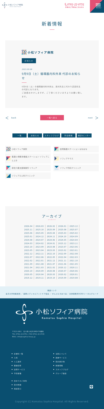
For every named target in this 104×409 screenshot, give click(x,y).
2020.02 (62, 274)
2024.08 (28, 239)
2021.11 (62, 260)
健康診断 (17, 365)
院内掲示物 (60, 361)
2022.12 (28, 253)
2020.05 (28, 274)
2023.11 (74, 243)
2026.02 (51, 226)
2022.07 (28, 257)
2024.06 (51, 239)
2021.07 (51, 263)
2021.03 (40, 267)
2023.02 (62, 250)
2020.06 (74, 270)
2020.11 (74, 267)
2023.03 (51, 250)
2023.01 (74, 250)
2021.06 (62, 263)
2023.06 (74, 246)
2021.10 (74, 260)
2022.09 (62, 253)
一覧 (19, 135)
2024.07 (40, 239)
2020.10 (28, 270)
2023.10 (28, 246)
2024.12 (40, 236)
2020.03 (51, 274)
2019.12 (28, 277)
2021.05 (74, 263)
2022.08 (74, 253)
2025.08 (62, 229)
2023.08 (51, 246)
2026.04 (28, 226)
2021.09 (28, 263)
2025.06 (28, 232)
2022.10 (51, 253)
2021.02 (51, 267)
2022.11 (40, 253)
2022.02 (28, 260)
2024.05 (62, 239)
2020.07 (62, 270)
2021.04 (28, 267)
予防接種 (17, 373)
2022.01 (40, 260)
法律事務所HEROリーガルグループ (83, 294)
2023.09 (40, 246)
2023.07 (62, 246)
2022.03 (74, 257)
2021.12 (51, 260)
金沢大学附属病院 (13, 294)
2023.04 (40, 250)
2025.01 (28, 236)
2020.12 (62, 267)
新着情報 (52, 23)
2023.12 (62, 243)
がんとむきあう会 (59, 294)
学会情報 (68, 135)
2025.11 (28, 229)
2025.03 (62, 232)
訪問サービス (19, 369)
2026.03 (40, 226)
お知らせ (35, 135)
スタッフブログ (51, 135)
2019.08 (74, 277)
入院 (16, 357)
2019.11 (40, 277)
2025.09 (51, 229)
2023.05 (28, 250)
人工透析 (17, 361)
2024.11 (51, 236)
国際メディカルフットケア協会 (36, 294)
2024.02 (40, 243)
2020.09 (40, 270)
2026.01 (62, 226)
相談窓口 (17, 388)
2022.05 (51, 257)
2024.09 (74, 236)
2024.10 (62, 236)
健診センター (84, 135)
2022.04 (62, 257)
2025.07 (74, 229)
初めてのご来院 (20, 381)
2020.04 (40, 274)
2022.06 (40, 257)
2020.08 (51, 270)
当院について (61, 354)
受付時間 (17, 385)
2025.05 (40, 232)
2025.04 (51, 232)
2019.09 (62, 277)
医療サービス (61, 357)
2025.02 (74, 232)
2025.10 (40, 229)
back (13, 117)
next (90, 117)
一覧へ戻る (52, 117)
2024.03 (28, 243)
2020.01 (74, 274)
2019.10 (51, 277)
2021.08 (40, 263)
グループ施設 (61, 373)
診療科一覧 (18, 354)
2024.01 (51, 243)
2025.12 (74, 226)
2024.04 (74, 239)
